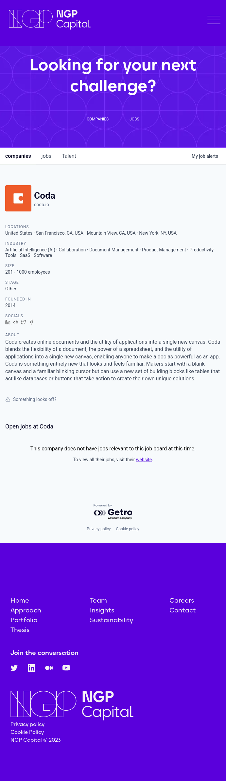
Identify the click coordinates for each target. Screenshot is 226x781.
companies (18, 156)
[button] (213, 19)
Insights (102, 610)
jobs (46, 156)
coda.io (41, 204)
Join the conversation (44, 652)
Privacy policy (99, 529)
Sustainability (111, 620)
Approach (25, 610)
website (144, 459)
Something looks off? (30, 399)
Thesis (19, 630)
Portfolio (23, 620)
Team (98, 600)
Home (19, 600)
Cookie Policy (27, 732)
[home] (48, 20)
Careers (181, 600)
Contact (182, 610)
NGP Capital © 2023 (35, 739)
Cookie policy (127, 529)
